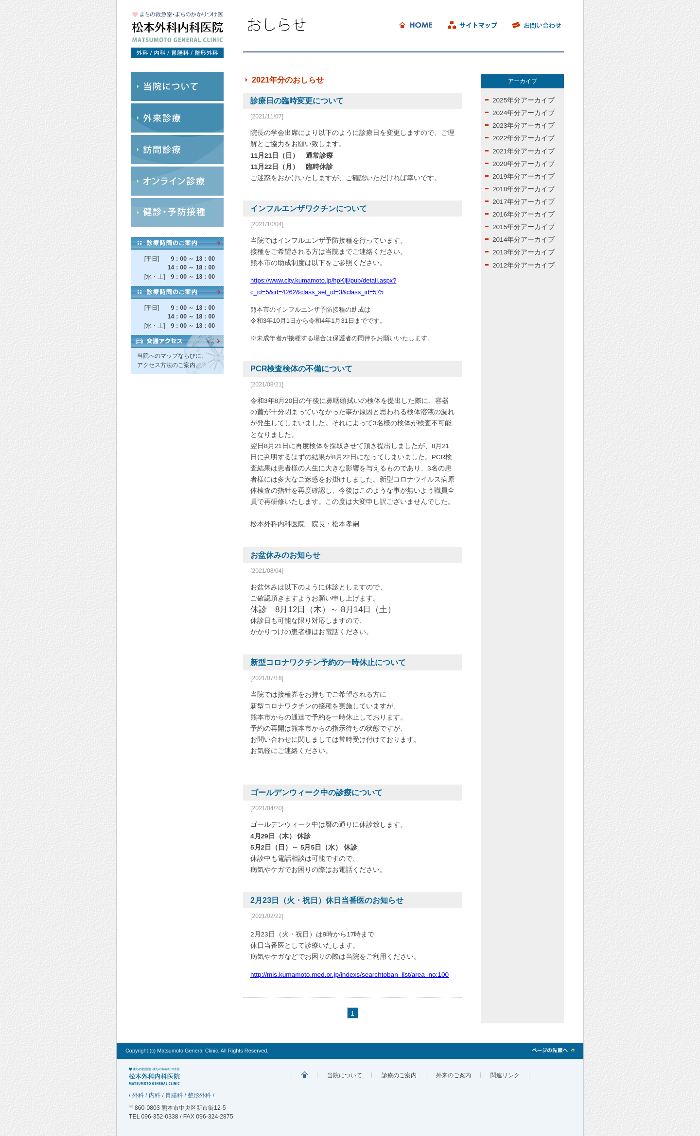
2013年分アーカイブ (523, 252)
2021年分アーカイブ (523, 151)
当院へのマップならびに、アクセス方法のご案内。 (172, 360)
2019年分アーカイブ (523, 176)
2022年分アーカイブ (523, 138)
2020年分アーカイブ (523, 163)
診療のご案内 (399, 1075)
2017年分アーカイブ (523, 201)
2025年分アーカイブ (523, 100)
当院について (344, 1075)
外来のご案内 (453, 1075)
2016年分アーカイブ (523, 214)
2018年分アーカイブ (523, 189)
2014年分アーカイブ (523, 239)
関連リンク (505, 1075)
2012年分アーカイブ (523, 265)
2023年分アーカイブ (523, 125)
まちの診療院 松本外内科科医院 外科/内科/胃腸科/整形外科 (304, 1075)
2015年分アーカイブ (523, 227)
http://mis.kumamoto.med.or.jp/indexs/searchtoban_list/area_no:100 (349, 974)
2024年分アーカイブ (523, 113)
